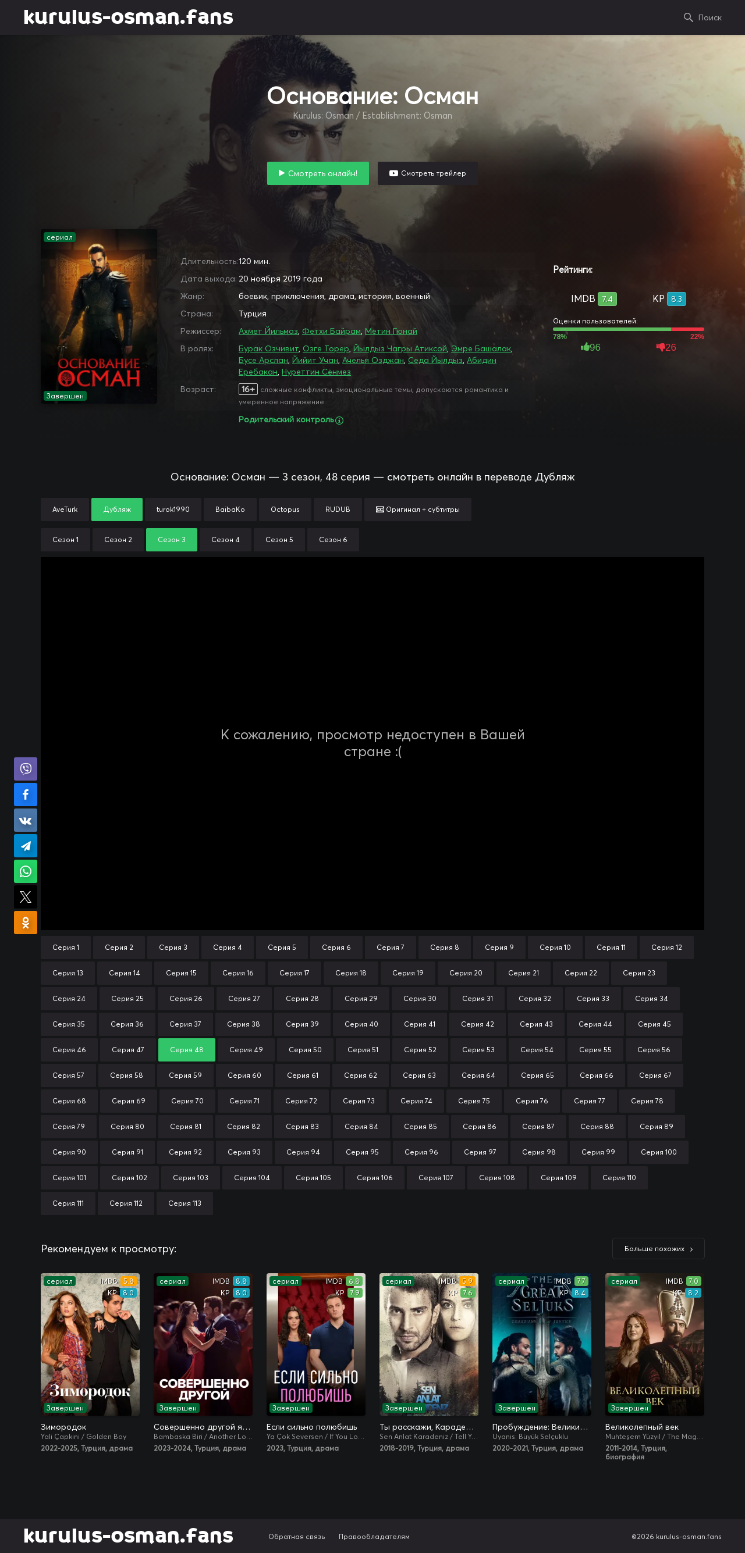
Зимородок (63, 1427)
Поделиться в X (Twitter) (25, 897)
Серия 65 (537, 1075)
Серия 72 (301, 1100)
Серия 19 (408, 972)
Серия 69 (129, 1100)
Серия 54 (537, 1049)
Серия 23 (639, 972)
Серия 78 (647, 1100)
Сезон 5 (279, 539)
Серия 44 (595, 1024)
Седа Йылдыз (435, 360)
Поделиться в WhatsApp (25, 871)
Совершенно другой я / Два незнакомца (203, 1427)
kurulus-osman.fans (128, 17)
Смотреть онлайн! (322, 173)
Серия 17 (294, 972)
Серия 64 (478, 1075)
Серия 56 (653, 1049)
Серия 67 (655, 1075)
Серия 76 (532, 1100)
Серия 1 (65, 947)
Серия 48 (187, 1049)
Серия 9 (499, 947)
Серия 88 (597, 1126)
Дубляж (117, 509)
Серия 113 (184, 1203)
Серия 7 (391, 947)
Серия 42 (477, 1024)
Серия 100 (659, 1152)
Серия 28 (302, 998)
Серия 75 (474, 1100)
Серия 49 (246, 1049)
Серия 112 (126, 1203)
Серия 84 (361, 1126)
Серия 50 (305, 1049)
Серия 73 (359, 1100)
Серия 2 (119, 947)
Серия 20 (466, 972)
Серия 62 (360, 1075)
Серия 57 (68, 1075)
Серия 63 (419, 1075)
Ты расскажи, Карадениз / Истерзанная (428, 1427)
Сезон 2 (118, 539)
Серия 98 (539, 1152)
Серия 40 (361, 1024)
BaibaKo (230, 509)
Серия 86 (479, 1126)
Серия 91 (127, 1152)
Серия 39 (302, 1024)
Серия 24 (69, 998)
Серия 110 (619, 1177)
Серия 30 (420, 998)
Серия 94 (303, 1152)
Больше (654, 1248)
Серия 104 (252, 1177)
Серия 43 (536, 1024)
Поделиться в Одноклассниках (25, 922)
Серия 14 (124, 972)
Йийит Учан (315, 360)
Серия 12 (666, 947)
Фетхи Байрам (331, 331)
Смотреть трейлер (433, 173)
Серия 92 (185, 1152)
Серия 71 (244, 1100)
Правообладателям (374, 1536)
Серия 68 (69, 1100)
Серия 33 (593, 998)
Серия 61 (302, 1075)
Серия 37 (185, 1024)
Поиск (710, 17)
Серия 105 (313, 1177)
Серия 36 (127, 1024)
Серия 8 (444, 947)
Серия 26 (186, 998)
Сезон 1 (65, 539)
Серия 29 (361, 998)
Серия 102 (129, 1177)
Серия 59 (185, 1075)
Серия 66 (596, 1075)
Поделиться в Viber (25, 769)
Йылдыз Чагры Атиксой (400, 348)
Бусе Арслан (263, 360)
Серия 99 (598, 1152)
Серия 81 (185, 1126)
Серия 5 (282, 947)
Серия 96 (421, 1152)
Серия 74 (416, 1100)
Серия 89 (656, 1126)
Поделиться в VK (25, 820)
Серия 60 (244, 1075)
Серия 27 (244, 998)
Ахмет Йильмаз (268, 331)
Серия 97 (480, 1152)
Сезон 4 (225, 539)
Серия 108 (497, 1177)
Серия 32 (535, 998)
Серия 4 (227, 947)
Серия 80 (127, 1126)
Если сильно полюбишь (312, 1427)
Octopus (285, 509)
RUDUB (337, 509)
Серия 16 (238, 972)
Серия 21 (523, 972)
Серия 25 (127, 998)
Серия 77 (589, 1100)
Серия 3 (173, 947)
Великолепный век (642, 1427)
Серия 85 (420, 1126)
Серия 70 (187, 1100)
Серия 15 (181, 972)
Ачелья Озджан (373, 360)
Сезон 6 (333, 539)
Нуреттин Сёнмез (316, 371)
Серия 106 (375, 1177)
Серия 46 (69, 1049)
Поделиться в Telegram (25, 845)
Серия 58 (126, 1075)
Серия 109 (559, 1177)
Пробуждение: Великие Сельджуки (541, 1427)
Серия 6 (336, 947)
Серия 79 (68, 1126)
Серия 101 (69, 1177)
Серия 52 (420, 1049)
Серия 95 (362, 1152)
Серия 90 (69, 1152)
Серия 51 (362, 1049)
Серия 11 (611, 947)
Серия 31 (477, 998)
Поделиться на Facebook (25, 794)
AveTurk (64, 509)
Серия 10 (555, 947)
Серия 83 (302, 1126)
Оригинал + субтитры (418, 509)
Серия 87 (538, 1126)
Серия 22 (581, 972)
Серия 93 (244, 1152)
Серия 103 (190, 1177)
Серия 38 (243, 1024)
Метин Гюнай (391, 331)
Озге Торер (326, 348)
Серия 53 (478, 1049)
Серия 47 (128, 1049)
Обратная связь (296, 1536)
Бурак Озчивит (269, 348)
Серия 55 (595, 1049)
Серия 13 (67, 972)
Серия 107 (435, 1177)
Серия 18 (351, 972)
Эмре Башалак (481, 348)
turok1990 (173, 509)
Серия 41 (419, 1024)
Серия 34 (651, 998)
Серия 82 (243, 1126)
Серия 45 (654, 1024)
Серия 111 (68, 1203)
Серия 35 (68, 1024)
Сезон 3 (172, 539)
